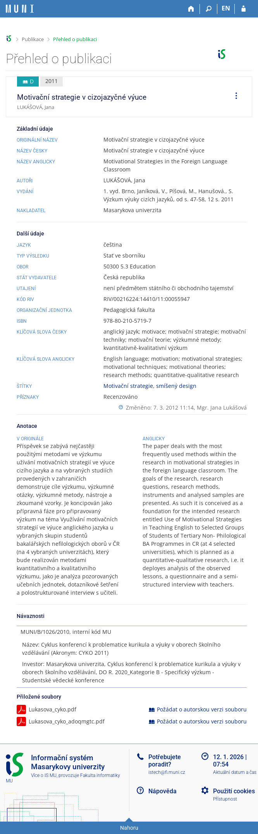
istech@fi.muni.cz (166, 772)
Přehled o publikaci (75, 39)
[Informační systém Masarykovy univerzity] (20, 8)
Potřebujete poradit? (164, 760)
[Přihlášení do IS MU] (243, 9)
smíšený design (176, 385)
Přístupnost (225, 799)
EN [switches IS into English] (226, 8)
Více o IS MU (44, 775)
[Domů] (191, 9)
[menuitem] (233, 97)
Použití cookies (234, 791)
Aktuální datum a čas (234, 772)
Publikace (33, 39)
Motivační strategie (128, 385)
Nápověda (162, 791)
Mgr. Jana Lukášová (222, 407)
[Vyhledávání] (208, 9)
